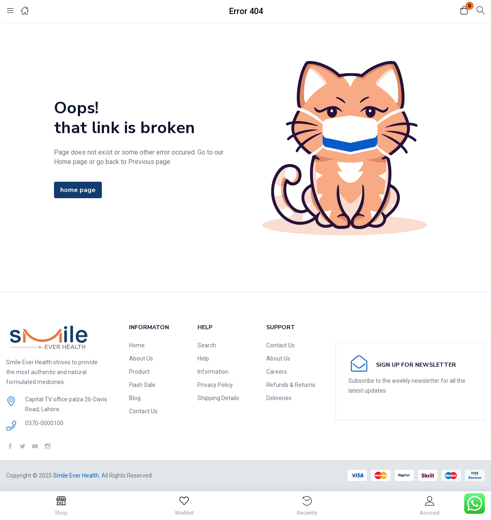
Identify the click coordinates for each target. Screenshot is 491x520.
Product (139, 371)
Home (137, 345)
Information (212, 371)
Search (206, 345)
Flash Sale (142, 385)
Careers (276, 371)
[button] (464, 11)
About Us (141, 358)
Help (203, 358)
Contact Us (143, 411)
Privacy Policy (215, 385)
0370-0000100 (44, 423)
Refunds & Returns (290, 385)
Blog (135, 398)
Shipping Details (218, 398)
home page (78, 189)
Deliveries (278, 398)
